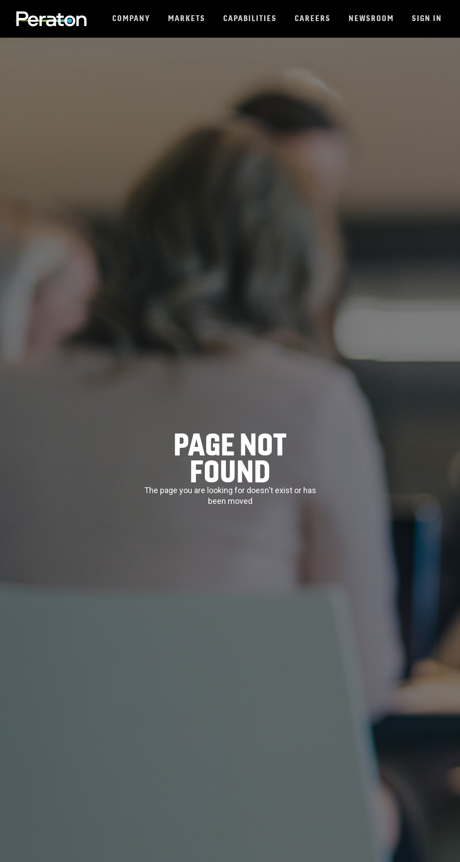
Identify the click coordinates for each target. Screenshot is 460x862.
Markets (186, 18)
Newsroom (371, 18)
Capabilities (250, 18)
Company (131, 18)
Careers (313, 18)
